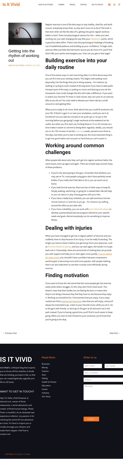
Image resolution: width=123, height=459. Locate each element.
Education (46, 385)
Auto (44, 375)
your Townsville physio (99, 209)
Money (45, 367)
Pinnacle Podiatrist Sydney (59, 246)
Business (46, 364)
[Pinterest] (119, 5)
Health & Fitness (54, 4)
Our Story (46, 396)
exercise (80, 131)
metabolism (96, 39)
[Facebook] (109, 5)
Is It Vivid (11, 4)
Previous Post (10, 333)
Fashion (45, 371)
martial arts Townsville (72, 301)
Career (68, 4)
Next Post (114, 333)
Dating (86, 4)
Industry (45, 393)
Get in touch (98, 4)
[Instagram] (114, 5)
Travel (77, 4)
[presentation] (103, 412)
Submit (91, 419)
